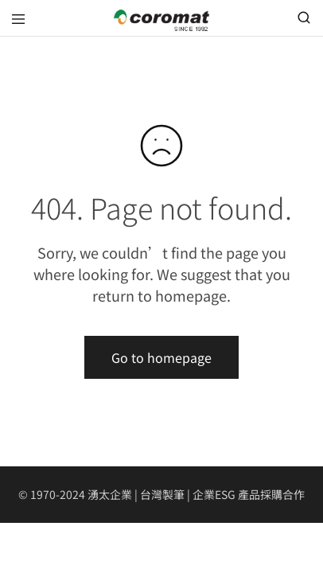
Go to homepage (161, 357)
